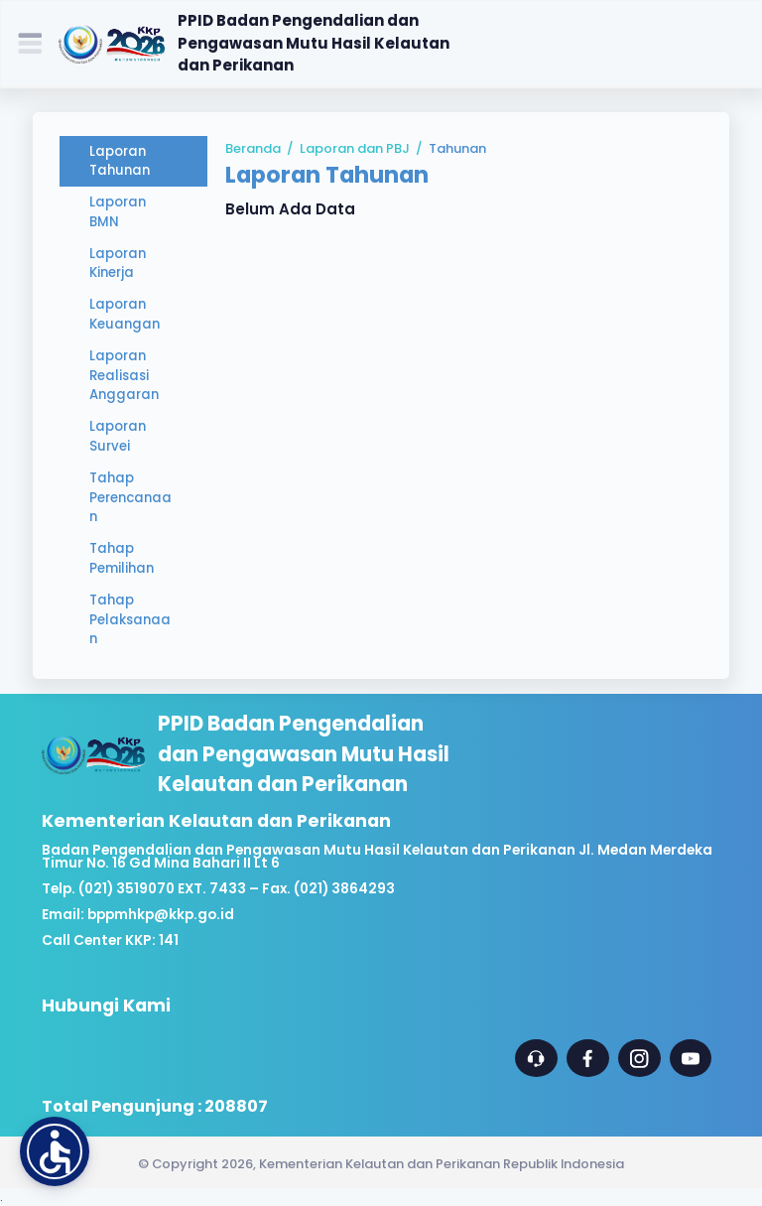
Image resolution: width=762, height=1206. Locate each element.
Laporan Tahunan (119, 161)
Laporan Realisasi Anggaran (124, 375)
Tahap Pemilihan (121, 558)
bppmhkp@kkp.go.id (160, 914)
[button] (54, 1151)
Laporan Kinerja (117, 263)
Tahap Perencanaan (130, 498)
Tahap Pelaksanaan (130, 620)
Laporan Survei (117, 436)
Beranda (253, 148)
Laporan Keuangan (124, 314)
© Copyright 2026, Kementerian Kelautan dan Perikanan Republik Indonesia (381, 1163)
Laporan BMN (117, 212)
